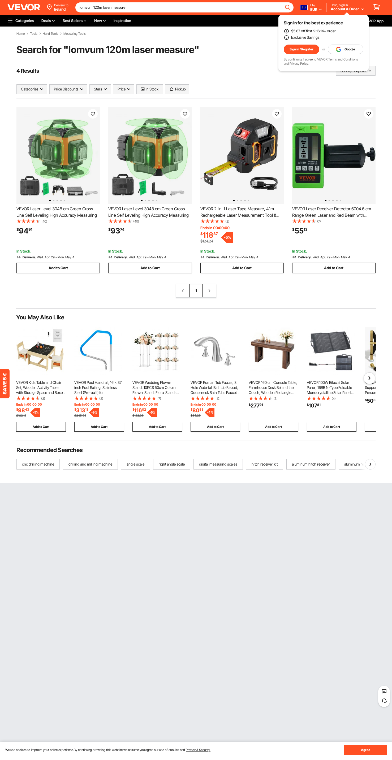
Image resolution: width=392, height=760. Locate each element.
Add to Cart (58, 268)
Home (20, 34)
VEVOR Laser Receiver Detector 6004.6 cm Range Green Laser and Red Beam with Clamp (331, 215)
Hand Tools (50, 34)
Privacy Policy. (299, 64)
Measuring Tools (74, 34)
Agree (365, 750)
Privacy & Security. (198, 750)
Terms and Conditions (343, 59)
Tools (33, 34)
